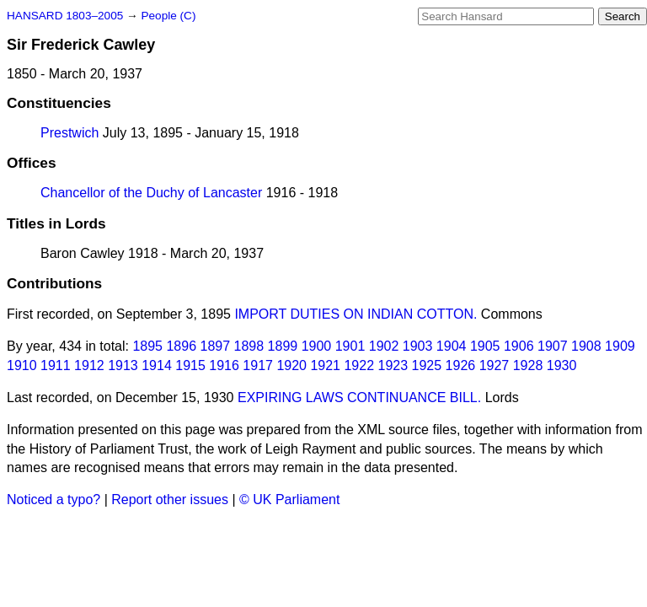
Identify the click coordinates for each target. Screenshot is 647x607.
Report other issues (169, 499)
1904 (451, 346)
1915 (190, 365)
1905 (485, 346)
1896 (181, 346)
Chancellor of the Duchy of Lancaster (151, 192)
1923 (393, 365)
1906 (519, 346)
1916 (224, 365)
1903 (418, 346)
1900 (317, 346)
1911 (55, 365)
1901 (350, 346)
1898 (249, 346)
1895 (147, 346)
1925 (427, 365)
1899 (283, 346)
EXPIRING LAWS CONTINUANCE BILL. (359, 397)
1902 (384, 346)
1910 (22, 365)
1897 (216, 346)
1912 (89, 365)
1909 (620, 346)
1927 (494, 365)
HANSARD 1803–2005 (65, 15)
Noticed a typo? (53, 499)
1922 (359, 365)
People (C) (168, 15)
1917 (258, 365)
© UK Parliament (289, 499)
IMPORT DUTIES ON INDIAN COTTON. (355, 314)
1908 (586, 346)
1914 (157, 365)
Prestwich (69, 133)
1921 (325, 365)
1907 (552, 346)
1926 (461, 365)
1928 (528, 365)
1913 (123, 365)
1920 (291, 365)
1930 (562, 365)
